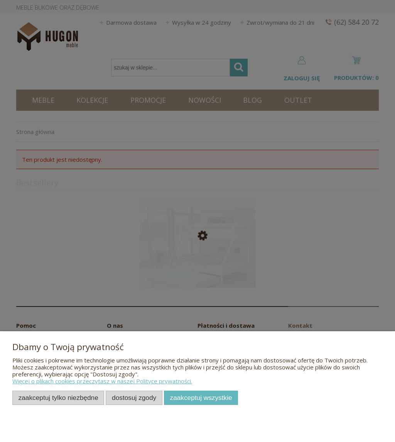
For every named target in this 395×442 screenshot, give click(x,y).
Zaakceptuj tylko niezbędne (58, 397)
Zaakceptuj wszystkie (201, 397)
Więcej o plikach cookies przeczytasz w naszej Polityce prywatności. (102, 381)
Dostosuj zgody (134, 397)
